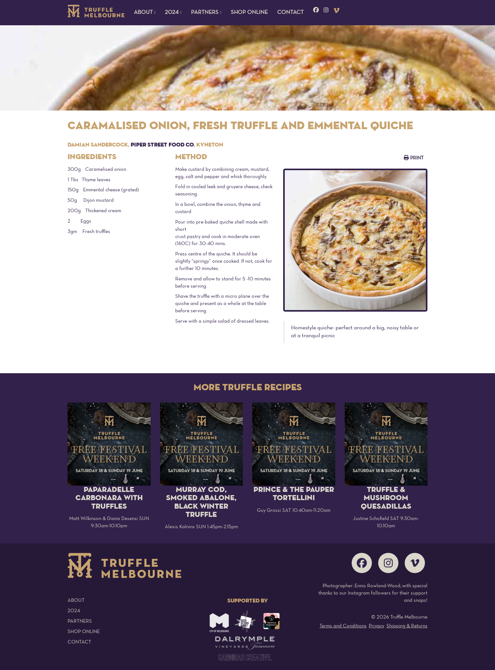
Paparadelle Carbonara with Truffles (109, 498)
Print (414, 157)
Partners (80, 621)
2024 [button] (173, 12)
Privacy (376, 626)
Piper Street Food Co (162, 145)
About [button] (145, 12)
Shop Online (249, 12)
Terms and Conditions (343, 626)
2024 (74, 611)
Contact (290, 12)
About (76, 600)
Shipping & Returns (406, 626)
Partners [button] (206, 12)
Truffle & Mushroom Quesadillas (386, 498)
